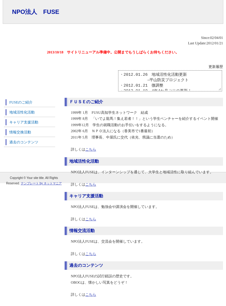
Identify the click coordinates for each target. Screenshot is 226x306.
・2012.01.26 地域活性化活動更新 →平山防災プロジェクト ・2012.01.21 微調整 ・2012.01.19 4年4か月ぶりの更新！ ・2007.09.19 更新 (164, 82)
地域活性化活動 (22, 116)
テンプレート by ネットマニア (41, 183)
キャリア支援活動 (23, 126)
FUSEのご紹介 (21, 106)
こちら (90, 153)
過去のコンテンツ (23, 146)
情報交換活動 (20, 136)
